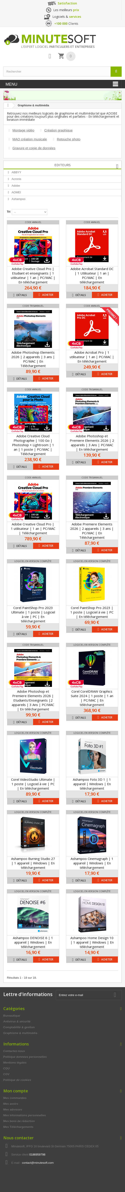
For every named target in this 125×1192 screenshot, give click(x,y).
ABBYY (16, 172)
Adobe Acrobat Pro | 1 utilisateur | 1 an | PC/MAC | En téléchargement (92, 356)
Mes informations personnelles (24, 1115)
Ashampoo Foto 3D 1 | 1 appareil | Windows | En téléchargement (92, 784)
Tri (8, 211)
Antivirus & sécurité (17, 1021)
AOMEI (16, 192)
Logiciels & (66, 16)
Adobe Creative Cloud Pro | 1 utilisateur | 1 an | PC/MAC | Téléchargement (33, 528)
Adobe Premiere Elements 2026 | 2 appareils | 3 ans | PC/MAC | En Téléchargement (92, 531)
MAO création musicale (29, 139)
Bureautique (11, 1015)
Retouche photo (68, 139)
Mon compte (15, 1090)
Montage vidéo (23, 130)
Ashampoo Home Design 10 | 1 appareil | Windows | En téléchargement (92, 942)
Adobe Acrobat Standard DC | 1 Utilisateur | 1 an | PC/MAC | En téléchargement (92, 275)
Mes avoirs (10, 1103)
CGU (6, 1068)
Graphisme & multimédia (20, 1033)
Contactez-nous (14, 1051)
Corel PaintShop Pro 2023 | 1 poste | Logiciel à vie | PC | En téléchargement (91, 612)
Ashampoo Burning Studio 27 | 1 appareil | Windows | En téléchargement (33, 863)
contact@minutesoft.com (38, 1162)
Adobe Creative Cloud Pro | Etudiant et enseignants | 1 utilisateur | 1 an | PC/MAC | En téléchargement (33, 275)
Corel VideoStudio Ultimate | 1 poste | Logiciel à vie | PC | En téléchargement (33, 784)
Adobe (15, 185)
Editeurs (62, 165)
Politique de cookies (17, 1080)
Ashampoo (18, 199)
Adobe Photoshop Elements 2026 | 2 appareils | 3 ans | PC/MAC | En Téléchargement (33, 359)
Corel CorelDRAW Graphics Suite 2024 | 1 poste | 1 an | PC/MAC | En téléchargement (92, 698)
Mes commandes (15, 1098)
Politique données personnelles (25, 1057)
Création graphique (58, 130)
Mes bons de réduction (19, 1121)
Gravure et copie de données (33, 148)
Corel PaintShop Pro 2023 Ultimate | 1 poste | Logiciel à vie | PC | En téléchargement (33, 614)
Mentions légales (15, 1062)
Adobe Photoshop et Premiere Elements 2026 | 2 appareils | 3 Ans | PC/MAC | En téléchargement (92, 443)
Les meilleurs (66, 10)
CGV (6, 1074)
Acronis (16, 179)
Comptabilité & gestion (19, 1027)
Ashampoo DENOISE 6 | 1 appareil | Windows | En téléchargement (33, 942)
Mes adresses (12, 1109)
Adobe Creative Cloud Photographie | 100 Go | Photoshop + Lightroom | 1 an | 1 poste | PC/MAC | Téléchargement (33, 445)
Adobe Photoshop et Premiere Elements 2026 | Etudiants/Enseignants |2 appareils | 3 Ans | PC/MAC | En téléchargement (33, 700)
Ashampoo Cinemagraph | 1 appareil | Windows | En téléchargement (92, 863)
